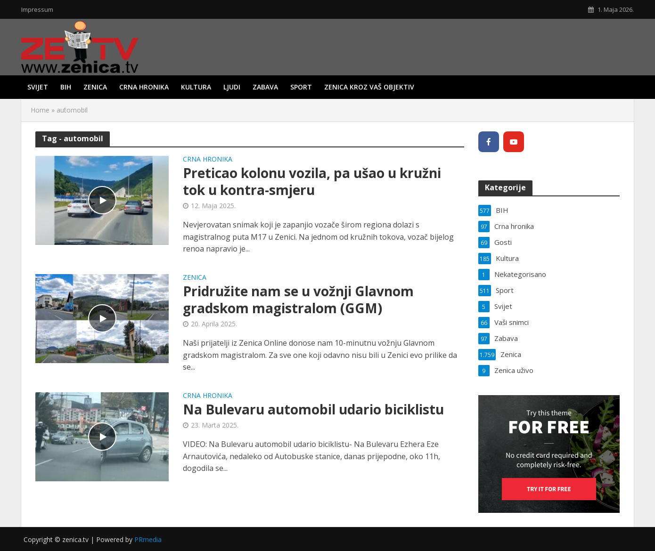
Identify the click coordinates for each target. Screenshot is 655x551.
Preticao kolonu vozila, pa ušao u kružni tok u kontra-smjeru (312, 181)
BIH (65, 86)
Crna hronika (144, 86)
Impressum (37, 9)
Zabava (265, 86)
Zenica (95, 86)
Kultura (196, 86)
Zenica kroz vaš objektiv (369, 86)
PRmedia (148, 539)
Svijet (37, 86)
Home (40, 109)
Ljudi (231, 86)
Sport (301, 86)
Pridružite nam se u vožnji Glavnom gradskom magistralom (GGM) (298, 299)
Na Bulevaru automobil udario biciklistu (313, 409)
